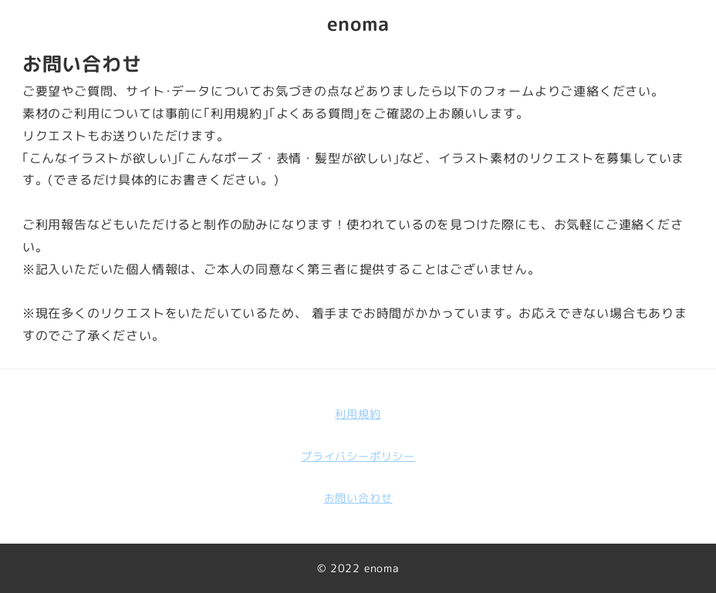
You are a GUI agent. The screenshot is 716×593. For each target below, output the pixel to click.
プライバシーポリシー (358, 456)
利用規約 (357, 414)
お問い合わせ (358, 498)
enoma (358, 23)
